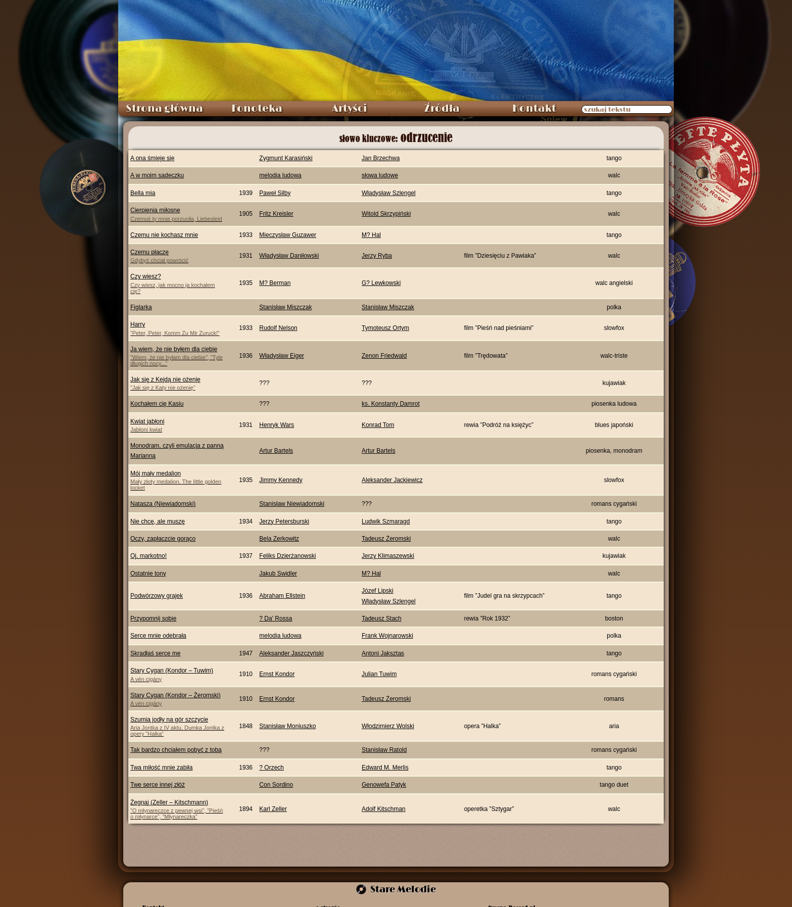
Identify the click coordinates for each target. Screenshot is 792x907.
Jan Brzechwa (381, 158)
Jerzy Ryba (377, 255)
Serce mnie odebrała (158, 635)
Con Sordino (276, 784)
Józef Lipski (377, 590)
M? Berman (274, 283)
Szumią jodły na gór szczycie (178, 726)
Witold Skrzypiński (386, 213)
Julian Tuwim (379, 674)
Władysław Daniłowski (289, 255)
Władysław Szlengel (389, 193)
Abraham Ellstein (282, 595)
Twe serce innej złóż (157, 784)
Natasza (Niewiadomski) (162, 503)
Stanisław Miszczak (285, 307)
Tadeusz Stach (382, 618)
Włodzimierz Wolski (388, 726)
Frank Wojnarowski (387, 635)
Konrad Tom (378, 424)
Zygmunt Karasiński (285, 158)
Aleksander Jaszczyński (291, 653)
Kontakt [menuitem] (534, 109)
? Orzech (271, 767)
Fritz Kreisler (276, 213)
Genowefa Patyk (384, 784)
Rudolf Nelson (278, 327)
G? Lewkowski (381, 283)
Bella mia (142, 193)
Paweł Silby (274, 193)
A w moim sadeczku (157, 175)
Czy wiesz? (178, 283)
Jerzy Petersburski (284, 521)
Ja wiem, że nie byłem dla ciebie (178, 356)
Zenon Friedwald (384, 355)
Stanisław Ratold (384, 749)
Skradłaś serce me (155, 653)
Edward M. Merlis (385, 767)
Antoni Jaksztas (383, 653)
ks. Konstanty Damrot (391, 403)
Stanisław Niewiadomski (291, 503)
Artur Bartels (276, 450)
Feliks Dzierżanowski (287, 555)
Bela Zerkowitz (279, 538)
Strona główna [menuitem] (164, 109)
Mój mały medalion (178, 480)
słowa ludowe (380, 175)
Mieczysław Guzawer (287, 234)
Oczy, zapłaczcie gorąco (162, 538)
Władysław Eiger (281, 355)
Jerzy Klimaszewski (388, 555)
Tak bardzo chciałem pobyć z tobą (176, 749)
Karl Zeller (273, 809)
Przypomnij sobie (153, 618)
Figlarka (141, 307)
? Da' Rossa (275, 618)
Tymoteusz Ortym (385, 327)
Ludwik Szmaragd (386, 521)
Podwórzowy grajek (156, 595)
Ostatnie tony (148, 573)
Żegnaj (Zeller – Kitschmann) (178, 809)
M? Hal (371, 234)
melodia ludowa (280, 175)
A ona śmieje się (152, 158)
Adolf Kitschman (384, 809)
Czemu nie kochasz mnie (164, 234)
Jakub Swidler (278, 573)
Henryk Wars (276, 424)
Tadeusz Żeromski (386, 538)
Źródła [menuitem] (442, 109)
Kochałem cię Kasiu (156, 403)
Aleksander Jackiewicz (392, 480)
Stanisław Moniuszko (287, 726)
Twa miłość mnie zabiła (161, 767)
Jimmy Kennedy (280, 480)
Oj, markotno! (148, 555)
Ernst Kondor (276, 674)
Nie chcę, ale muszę (157, 521)
